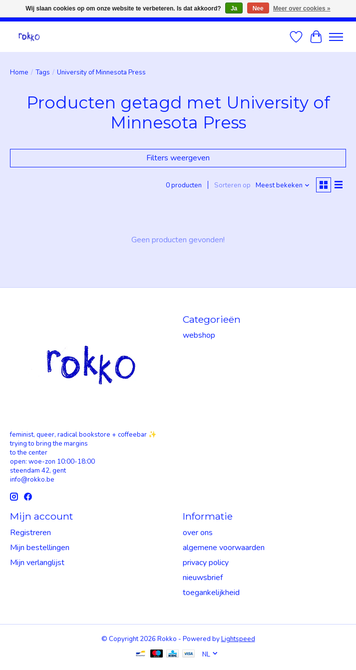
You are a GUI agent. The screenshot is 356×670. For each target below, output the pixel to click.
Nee (258, 8)
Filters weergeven (178, 157)
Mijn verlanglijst (37, 562)
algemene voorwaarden (224, 547)
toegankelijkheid (211, 592)
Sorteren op (232, 185)
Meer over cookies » (302, 8)
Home (19, 72)
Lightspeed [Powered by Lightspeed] (238, 639)
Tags (42, 72)
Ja (234, 8)
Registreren (30, 532)
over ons (198, 532)
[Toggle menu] (336, 37)
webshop (199, 335)
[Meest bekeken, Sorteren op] (283, 185)
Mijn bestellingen (39, 547)
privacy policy (206, 562)
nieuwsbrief (203, 577)
